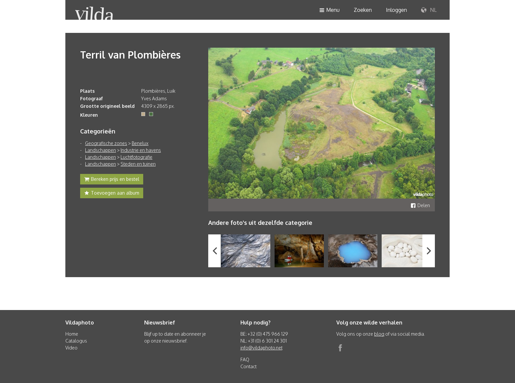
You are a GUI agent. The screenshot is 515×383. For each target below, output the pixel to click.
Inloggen (396, 10)
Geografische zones (106, 143)
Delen (420, 205)
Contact (248, 366)
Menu (329, 10)
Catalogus (76, 341)
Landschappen (100, 150)
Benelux (140, 143)
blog (379, 334)
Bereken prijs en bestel (111, 179)
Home (71, 334)
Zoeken (363, 10)
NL (429, 10)
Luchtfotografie (136, 157)
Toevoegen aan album (111, 193)
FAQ (244, 359)
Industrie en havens (141, 150)
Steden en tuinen (138, 164)
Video (71, 347)
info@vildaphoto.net (261, 347)
